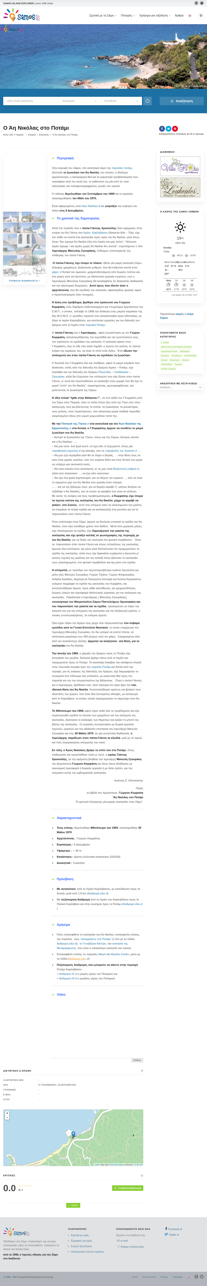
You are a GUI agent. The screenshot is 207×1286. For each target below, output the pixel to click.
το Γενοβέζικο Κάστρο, (93, 943)
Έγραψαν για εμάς (81, 1240)
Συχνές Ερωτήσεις (81, 1246)
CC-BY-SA (138, 1165)
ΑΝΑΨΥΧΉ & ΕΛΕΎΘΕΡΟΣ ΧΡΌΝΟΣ (176, 347)
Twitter (174, 1234)
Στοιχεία (32, 134)
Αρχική (19, 134)
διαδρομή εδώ (98, 893)
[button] (201, 15)
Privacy (164, 1277)
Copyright (177, 1277)
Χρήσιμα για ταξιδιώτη (154, 15)
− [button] (7, 1118)
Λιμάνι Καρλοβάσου (95, 232)
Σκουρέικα (58, 376)
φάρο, (57, 272)
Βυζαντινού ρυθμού (126, 468)
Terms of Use (149, 1277)
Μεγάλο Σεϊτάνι (120, 954)
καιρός (180, 314)
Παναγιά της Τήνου (75, 423)
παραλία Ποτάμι (95, 325)
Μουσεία (185, 360)
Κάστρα (164, 360)
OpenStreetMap (117, 1165)
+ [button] (7, 1113)
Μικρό (102, 954)
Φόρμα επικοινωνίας (132, 1246)
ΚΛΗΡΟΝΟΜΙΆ (190, 356)
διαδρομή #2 (68, 973)
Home (135, 1277)
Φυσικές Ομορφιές (168, 369)
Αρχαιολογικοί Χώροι (169, 351)
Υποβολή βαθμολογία (127, 1188)
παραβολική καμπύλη (66, 450)
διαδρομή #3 (68, 978)
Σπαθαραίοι (121, 372)
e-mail (124, 1240)
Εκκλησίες (44, 134)
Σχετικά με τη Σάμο (102, 15)
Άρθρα (179, 15)
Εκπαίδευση (176, 356)
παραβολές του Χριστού (121, 450)
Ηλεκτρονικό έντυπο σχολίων (87, 1251)
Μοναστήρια (174, 360)
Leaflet (96, 1165)
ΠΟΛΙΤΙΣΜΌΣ (166, 364)
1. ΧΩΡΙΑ (165, 343)
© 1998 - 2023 (10, 1277)
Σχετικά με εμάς (80, 1235)
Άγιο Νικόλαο (91, 206)
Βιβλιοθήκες (185, 351)
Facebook (175, 1229)
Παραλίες (178, 364)
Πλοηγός (128, 15)
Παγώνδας (104, 372)
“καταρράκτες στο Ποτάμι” (95, 939)
